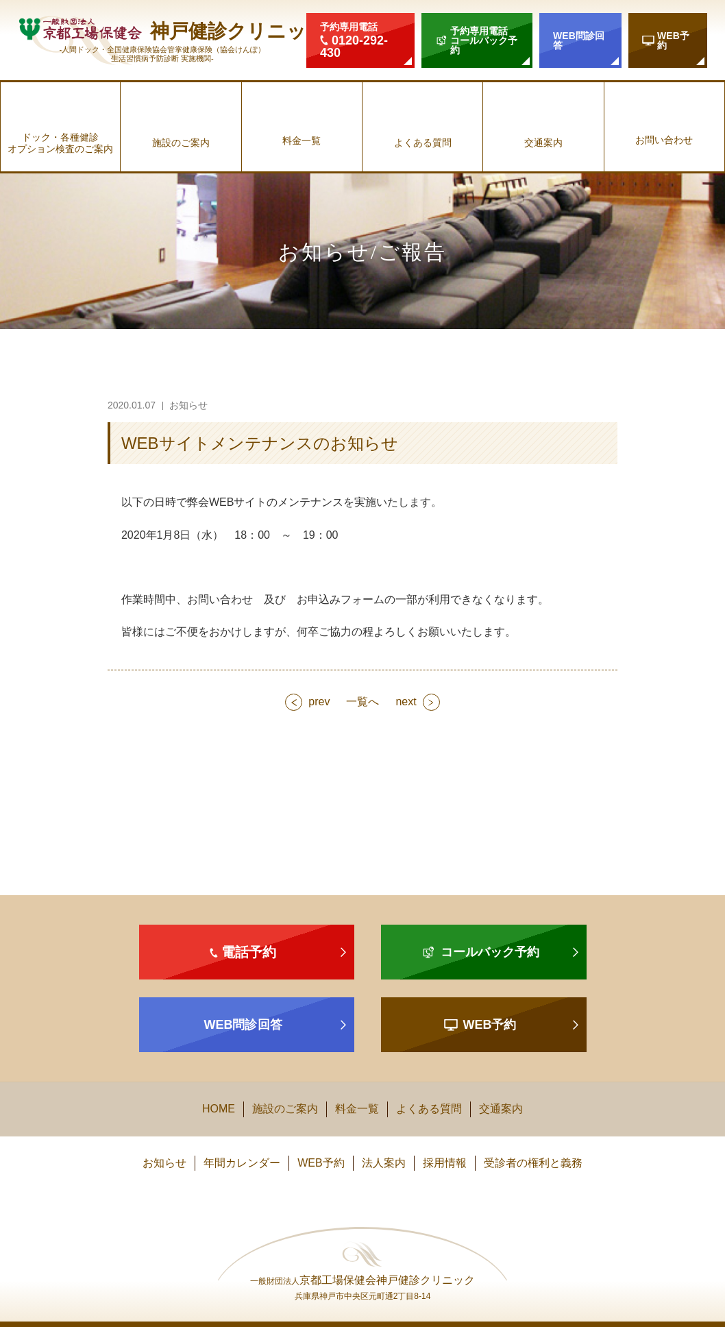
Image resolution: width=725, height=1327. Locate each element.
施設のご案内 (181, 142)
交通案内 (543, 142)
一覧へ (362, 701)
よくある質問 (423, 142)
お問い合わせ (664, 139)
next (405, 701)
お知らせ (164, 1163)
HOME (218, 1109)
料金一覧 (301, 140)
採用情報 (445, 1163)
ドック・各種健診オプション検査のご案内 (60, 143)
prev (319, 701)
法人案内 (384, 1163)
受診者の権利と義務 (533, 1163)
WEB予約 (320, 1163)
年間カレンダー (242, 1163)
